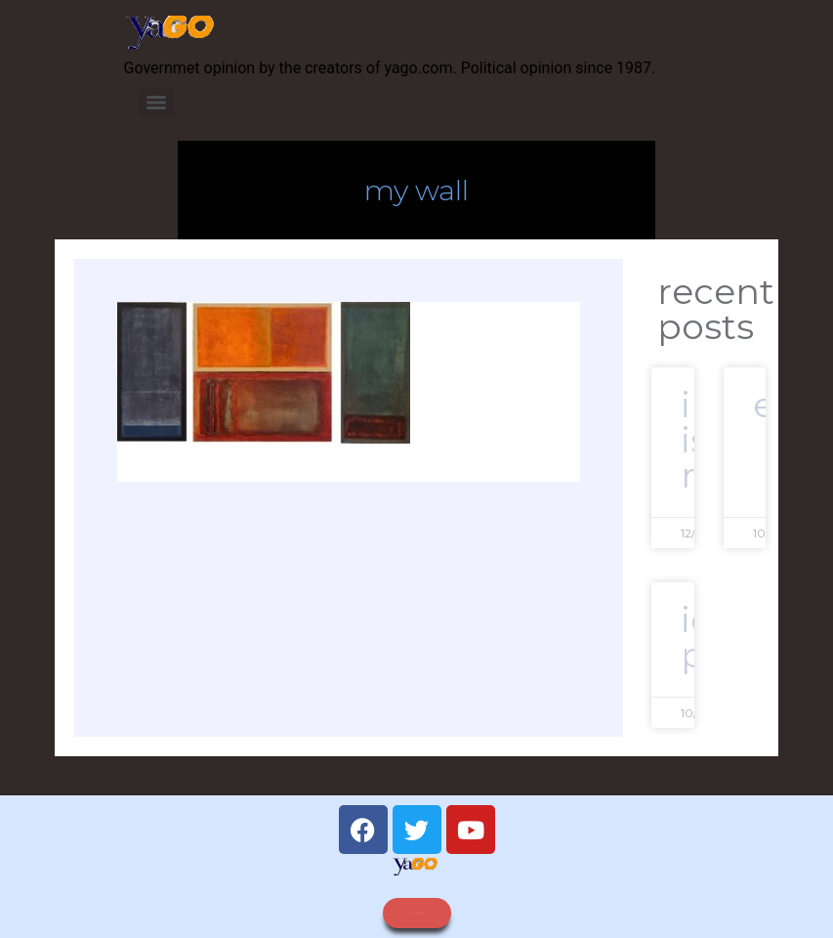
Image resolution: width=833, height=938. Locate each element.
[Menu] (156, 102)
